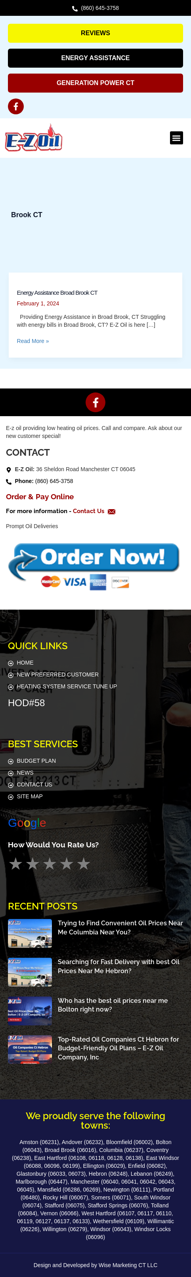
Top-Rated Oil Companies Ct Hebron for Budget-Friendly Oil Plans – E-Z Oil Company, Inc (118, 1048)
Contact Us (89, 511)
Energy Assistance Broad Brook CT (57, 292)
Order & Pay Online (40, 496)
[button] (176, 137)
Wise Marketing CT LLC (128, 1265)
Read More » (33, 340)
